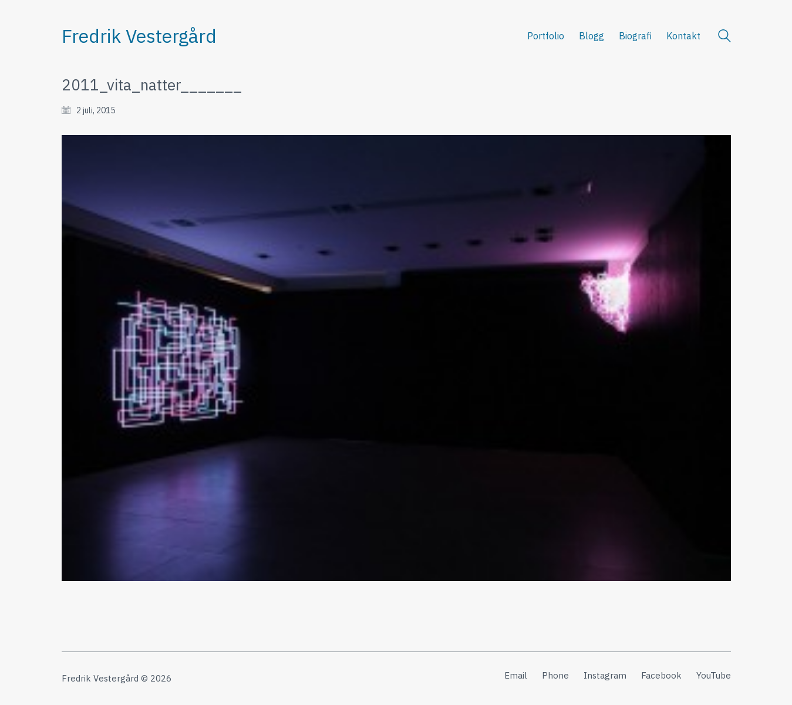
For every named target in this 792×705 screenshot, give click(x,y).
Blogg (591, 36)
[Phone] (555, 676)
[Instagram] (605, 676)
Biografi (635, 36)
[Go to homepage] (139, 36)
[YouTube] (713, 676)
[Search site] (724, 37)
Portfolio (545, 36)
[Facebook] (661, 676)
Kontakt (683, 36)
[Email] (515, 676)
